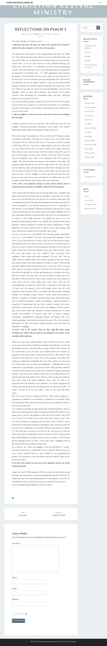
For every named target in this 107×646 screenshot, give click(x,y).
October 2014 (89, 111)
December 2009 (90, 128)
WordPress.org (90, 208)
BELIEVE (88, 52)
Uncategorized (90, 177)
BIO (100, 2)
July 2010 (88, 124)
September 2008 (90, 145)
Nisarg (73, 641)
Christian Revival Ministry (19, 2)
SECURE (87, 56)
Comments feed (90, 204)
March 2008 (89, 149)
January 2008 (89, 157)
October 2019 (89, 103)
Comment (16, 543)
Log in (87, 196)
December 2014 (90, 107)
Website (15, 599)
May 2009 (88, 132)
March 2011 (89, 120)
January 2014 (89, 116)
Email (15, 588)
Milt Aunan (42, 34)
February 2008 (90, 153)
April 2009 (88, 136)
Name (15, 577)
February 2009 (90, 140)
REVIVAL (88, 61)
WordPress (58, 641)
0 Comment (54, 34)
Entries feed (89, 200)
